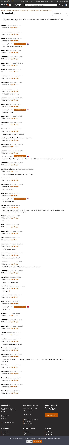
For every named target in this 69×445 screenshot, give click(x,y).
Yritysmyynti (27, 421)
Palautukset (6, 431)
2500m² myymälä (62, 1)
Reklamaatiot (6, 433)
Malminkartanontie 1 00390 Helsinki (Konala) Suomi (12, 408)
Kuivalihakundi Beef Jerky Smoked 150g (39, 10)
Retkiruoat (15, 10)
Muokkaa (29, 441)
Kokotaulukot (49, 433)
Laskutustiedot (28, 423)
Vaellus (8, 10)
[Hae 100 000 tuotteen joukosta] (40, 5)
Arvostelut (7, 1)
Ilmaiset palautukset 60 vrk (44, 1)
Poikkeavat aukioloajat (8, 422)
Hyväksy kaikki (37, 441)
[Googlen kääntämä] (7, 44)
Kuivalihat (23, 10)
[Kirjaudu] (59, 5)
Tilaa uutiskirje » (51, 415)
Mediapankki (49, 435)
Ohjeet (4, 435)
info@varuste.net (28, 411)
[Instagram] (50, 409)
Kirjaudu (26, 431)
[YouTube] (53, 409)
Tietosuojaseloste (28, 435)
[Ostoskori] (63, 5)
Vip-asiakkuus (27, 433)
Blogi (47, 431)
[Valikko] (2, 5)
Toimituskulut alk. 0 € (25, 1)
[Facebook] (46, 409)
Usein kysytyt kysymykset (31, 419)
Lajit (3, 10)
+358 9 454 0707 (31, 408)
